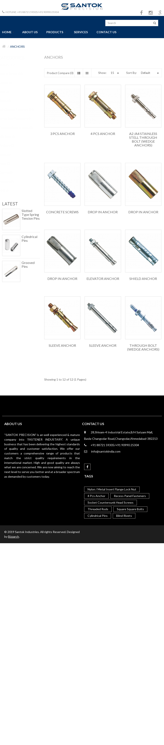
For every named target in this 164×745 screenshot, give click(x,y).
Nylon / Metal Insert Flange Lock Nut (112, 489)
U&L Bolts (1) (11, 136)
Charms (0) (9, 172)
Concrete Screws (62, 212)
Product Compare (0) (60, 73)
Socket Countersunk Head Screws (110, 502)
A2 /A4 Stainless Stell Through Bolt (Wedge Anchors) (143, 139)
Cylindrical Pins (29, 238)
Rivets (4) (8, 100)
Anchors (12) (11, 64)
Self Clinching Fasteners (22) (20, 109)
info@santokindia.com (105, 451)
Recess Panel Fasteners (130, 496)
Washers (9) (10, 181)
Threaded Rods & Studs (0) (19, 127)
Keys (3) (8, 91)
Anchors (17, 46)
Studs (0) (8, 163)
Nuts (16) (8, 154)
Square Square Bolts (130, 509)
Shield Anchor (143, 279)
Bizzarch (13, 536)
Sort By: (131, 72)
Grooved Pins (28, 264)
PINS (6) (8, 190)
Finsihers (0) (10, 145)
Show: (102, 72)
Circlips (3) (9, 83)
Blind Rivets (124, 515)
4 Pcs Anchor (103, 134)
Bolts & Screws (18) (15, 73)
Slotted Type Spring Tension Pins (31, 214)
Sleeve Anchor (62, 345)
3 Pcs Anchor (62, 134)
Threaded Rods (98, 509)
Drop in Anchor (103, 212)
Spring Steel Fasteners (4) (18, 118)
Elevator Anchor (102, 279)
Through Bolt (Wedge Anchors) (143, 347)
